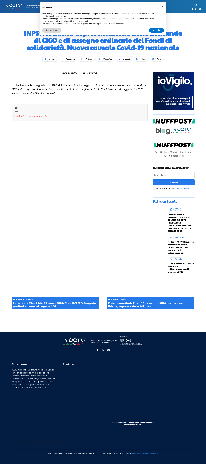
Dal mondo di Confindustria (175, 209)
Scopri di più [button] (51, 30)
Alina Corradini (69, 73)
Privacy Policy (183, 188)
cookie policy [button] (61, 16)
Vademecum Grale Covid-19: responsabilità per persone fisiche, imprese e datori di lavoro (145, 304)
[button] (195, 4)
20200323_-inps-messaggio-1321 (31, 116)
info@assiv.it (137, 453)
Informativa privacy (150, 453)
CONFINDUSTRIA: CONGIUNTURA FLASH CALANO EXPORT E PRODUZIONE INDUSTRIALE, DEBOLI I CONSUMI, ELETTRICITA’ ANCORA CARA (179, 222)
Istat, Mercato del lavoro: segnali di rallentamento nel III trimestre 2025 (181, 267)
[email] (174, 175)
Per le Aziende (176, 259)
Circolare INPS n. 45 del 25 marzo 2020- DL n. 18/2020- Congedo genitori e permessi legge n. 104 (54, 304)
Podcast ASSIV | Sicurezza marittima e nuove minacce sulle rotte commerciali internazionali (181, 247)
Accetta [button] (156, 30)
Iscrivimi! (173, 182)
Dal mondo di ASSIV (178, 237)
